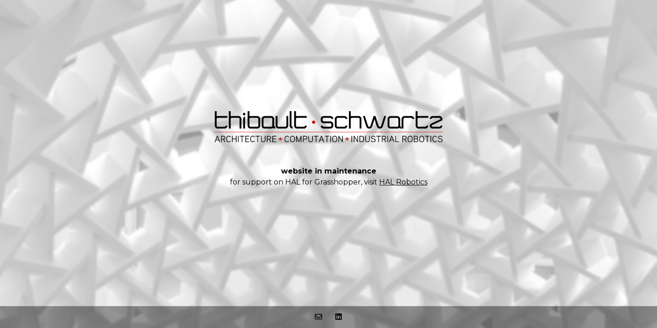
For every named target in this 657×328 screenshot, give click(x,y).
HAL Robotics (403, 182)
